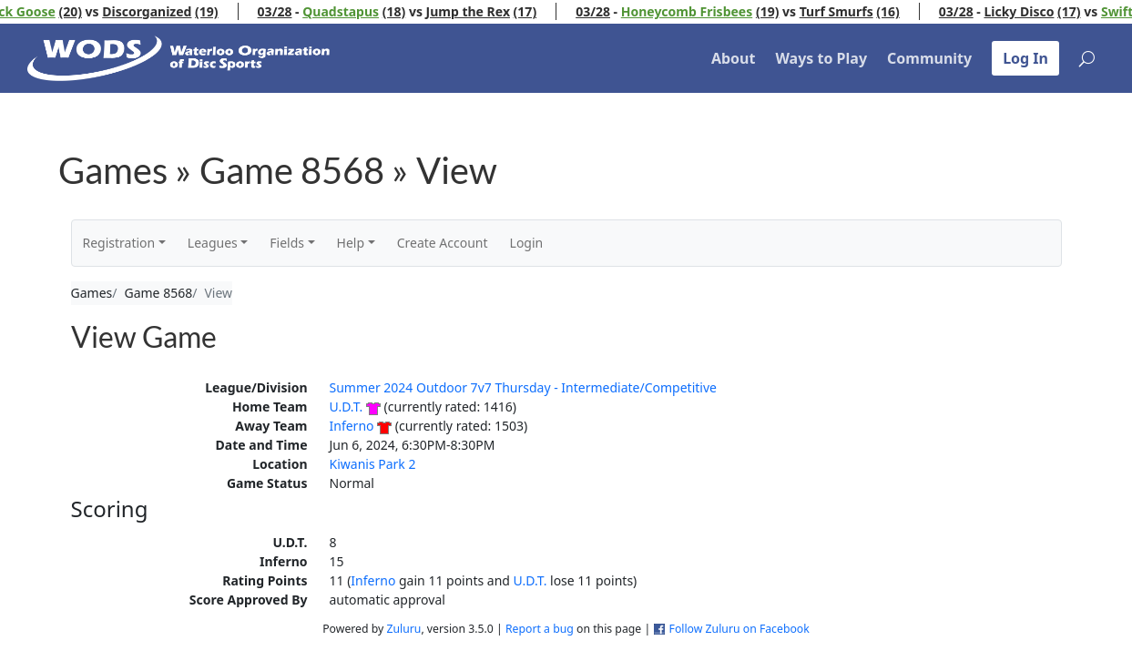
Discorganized (160, 11)
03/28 (287, 11)
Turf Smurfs (849, 11)
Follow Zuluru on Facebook (739, 628)
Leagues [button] (213, 242)
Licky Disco (1032, 11)
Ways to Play (821, 58)
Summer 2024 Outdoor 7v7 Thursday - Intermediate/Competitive (523, 387)
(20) (84, 11)
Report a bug (539, 628)
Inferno (352, 425)
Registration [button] (119, 242)
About (733, 58)
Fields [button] (287, 242)
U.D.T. (346, 406)
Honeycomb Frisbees (700, 11)
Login (527, 242)
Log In (1025, 58)
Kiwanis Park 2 (373, 464)
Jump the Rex (481, 11)
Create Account (442, 242)
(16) (901, 11)
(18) (407, 11)
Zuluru (403, 628)
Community (929, 58)
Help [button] (351, 242)
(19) (220, 11)
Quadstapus (354, 11)
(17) (538, 11)
